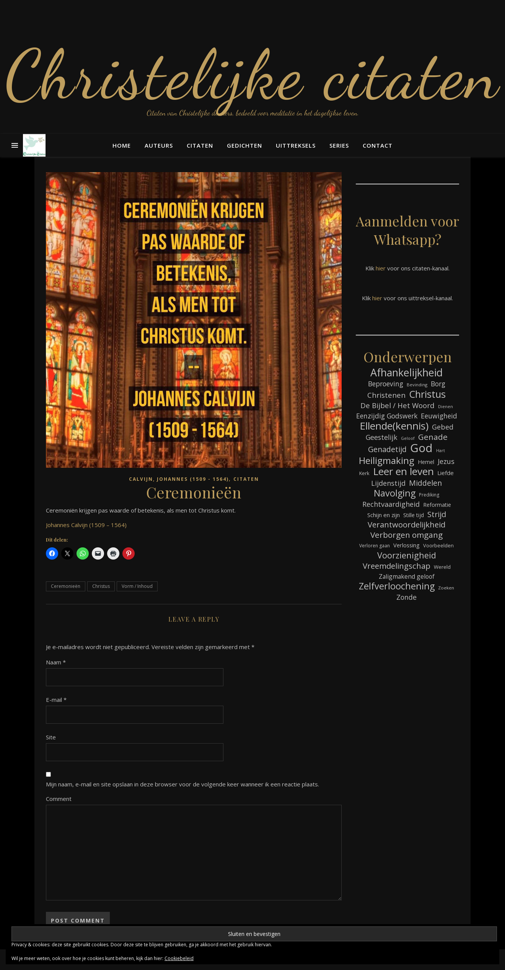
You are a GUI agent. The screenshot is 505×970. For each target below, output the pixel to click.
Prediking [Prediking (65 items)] (429, 495)
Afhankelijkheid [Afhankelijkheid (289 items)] (406, 372)
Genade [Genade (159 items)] (433, 437)
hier (381, 268)
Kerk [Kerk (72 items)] (364, 473)
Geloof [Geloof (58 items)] (408, 438)
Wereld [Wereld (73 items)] (442, 566)
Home (121, 145)
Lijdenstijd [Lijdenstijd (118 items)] (388, 483)
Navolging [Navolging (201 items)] (394, 493)
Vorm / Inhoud (137, 586)
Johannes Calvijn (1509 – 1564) (86, 525)
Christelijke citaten (252, 74)
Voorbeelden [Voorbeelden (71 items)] (438, 545)
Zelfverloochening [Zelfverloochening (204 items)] (397, 586)
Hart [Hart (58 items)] (440, 450)
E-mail (56, 699)
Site (51, 737)
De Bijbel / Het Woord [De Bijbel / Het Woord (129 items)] (397, 405)
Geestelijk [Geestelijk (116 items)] (381, 437)
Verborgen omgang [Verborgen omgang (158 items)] (406, 535)
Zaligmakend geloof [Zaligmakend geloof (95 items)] (407, 576)
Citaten (200, 145)
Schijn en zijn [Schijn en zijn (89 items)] (383, 515)
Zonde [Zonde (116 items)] (406, 597)
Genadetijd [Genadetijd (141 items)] (387, 449)
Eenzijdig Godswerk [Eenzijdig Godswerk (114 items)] (386, 415)
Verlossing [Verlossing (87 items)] (406, 545)
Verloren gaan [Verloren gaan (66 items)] (374, 545)
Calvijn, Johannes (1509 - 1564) (179, 479)
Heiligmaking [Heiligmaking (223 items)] (386, 460)
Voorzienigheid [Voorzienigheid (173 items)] (406, 555)
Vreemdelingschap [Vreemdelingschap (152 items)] (396, 566)
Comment (59, 798)
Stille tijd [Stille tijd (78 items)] (413, 515)
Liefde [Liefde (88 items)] (445, 473)
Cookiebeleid (179, 958)
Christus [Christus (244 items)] (427, 394)
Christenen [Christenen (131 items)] (386, 395)
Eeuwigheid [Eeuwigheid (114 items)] (439, 415)
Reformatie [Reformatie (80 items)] (437, 504)
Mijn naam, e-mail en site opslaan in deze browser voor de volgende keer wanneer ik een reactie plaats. (182, 784)
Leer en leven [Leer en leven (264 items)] (403, 471)
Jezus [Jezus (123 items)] (446, 461)
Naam (56, 662)
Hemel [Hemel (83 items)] (426, 461)
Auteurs (159, 145)
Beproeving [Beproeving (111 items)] (385, 383)
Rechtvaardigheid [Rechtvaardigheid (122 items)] (391, 504)
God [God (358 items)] (421, 448)
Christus (101, 586)
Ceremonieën (65, 586)
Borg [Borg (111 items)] (438, 383)
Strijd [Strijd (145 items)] (436, 514)
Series (339, 145)
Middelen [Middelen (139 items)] (425, 483)
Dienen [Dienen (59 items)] (445, 406)
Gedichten (244, 145)
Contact (378, 145)
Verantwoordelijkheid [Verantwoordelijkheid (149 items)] (406, 524)
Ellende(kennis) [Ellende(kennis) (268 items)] (394, 426)
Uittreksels (296, 145)
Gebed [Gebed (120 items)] (442, 426)
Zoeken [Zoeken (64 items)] (446, 588)
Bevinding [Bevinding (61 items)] (417, 384)
